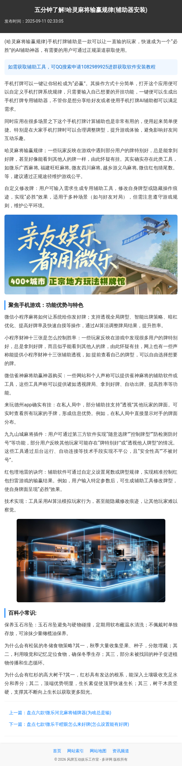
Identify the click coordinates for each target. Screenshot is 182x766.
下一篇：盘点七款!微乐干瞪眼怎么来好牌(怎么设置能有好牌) (69, 724)
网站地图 (98, 750)
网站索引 (75, 750)
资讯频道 (120, 750)
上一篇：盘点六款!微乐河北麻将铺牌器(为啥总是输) (60, 712)
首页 (57, 750)
